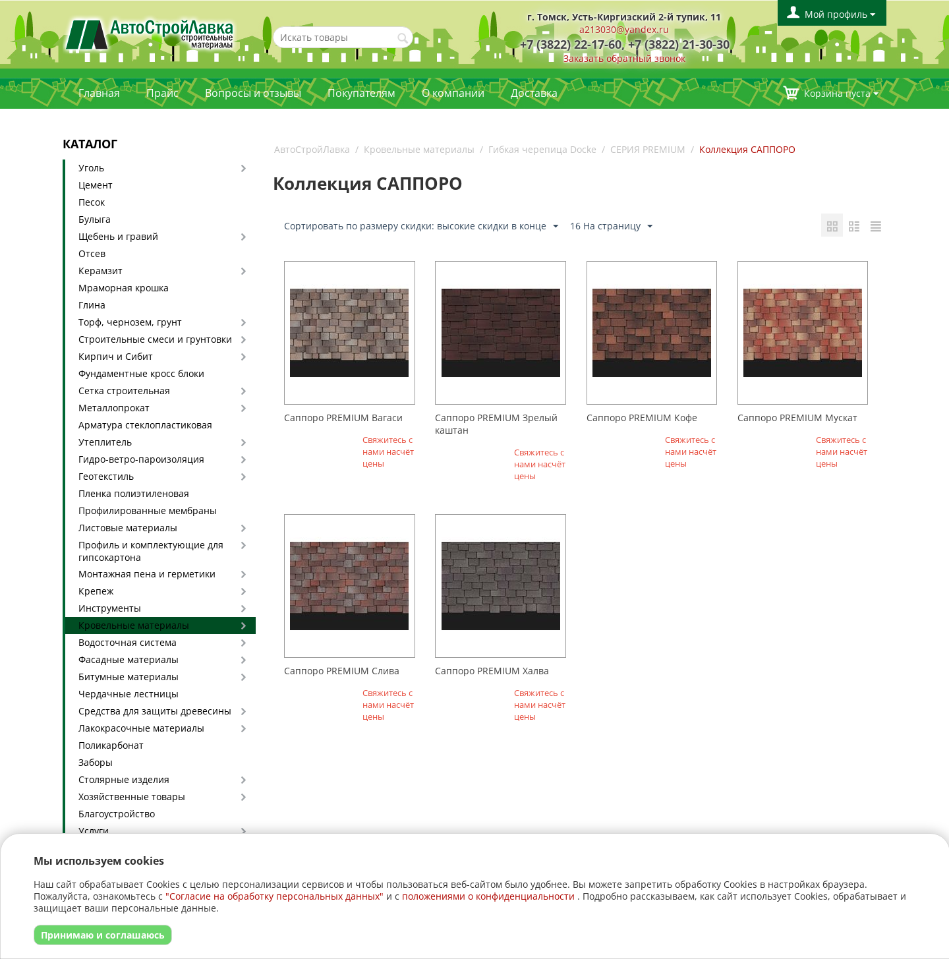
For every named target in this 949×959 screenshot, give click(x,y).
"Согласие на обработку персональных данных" (274, 896)
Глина (91, 305)
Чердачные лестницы (128, 693)
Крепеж (95, 591)
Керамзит (100, 270)
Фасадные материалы (128, 659)
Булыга (94, 219)
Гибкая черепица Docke (542, 149)
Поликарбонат (111, 745)
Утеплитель (105, 442)
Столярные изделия (123, 779)
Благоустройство (116, 813)
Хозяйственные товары (131, 796)
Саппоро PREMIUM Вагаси (343, 417)
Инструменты (109, 608)
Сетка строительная (124, 390)
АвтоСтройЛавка (312, 149)
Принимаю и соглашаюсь (103, 935)
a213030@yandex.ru (624, 29)
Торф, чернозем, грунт (130, 322)
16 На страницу (611, 226)
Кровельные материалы (133, 625)
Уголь (91, 167)
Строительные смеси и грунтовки (155, 339)
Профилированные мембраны (147, 510)
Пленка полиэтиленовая (133, 493)
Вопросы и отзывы (253, 93)
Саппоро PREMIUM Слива (341, 670)
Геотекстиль (106, 476)
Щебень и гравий (118, 236)
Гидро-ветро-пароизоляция (141, 459)
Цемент (95, 185)
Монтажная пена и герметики (147, 573)
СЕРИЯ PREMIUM (647, 149)
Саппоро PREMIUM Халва (492, 670)
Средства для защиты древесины (154, 711)
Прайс (162, 93)
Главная (99, 93)
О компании (453, 93)
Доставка (534, 93)
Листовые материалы (127, 527)
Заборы (95, 762)
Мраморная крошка (123, 287)
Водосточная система (127, 642)
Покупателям (361, 93)
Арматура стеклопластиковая (145, 425)
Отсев (91, 253)
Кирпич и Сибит (115, 356)
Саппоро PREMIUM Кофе (642, 417)
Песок (91, 202)
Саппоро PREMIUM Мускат (797, 417)
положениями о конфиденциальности (488, 896)
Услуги (93, 831)
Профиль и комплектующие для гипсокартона (150, 551)
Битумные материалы (128, 676)
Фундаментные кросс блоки (141, 373)
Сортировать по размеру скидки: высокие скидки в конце (421, 226)
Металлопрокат (114, 407)
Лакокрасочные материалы (141, 728)
